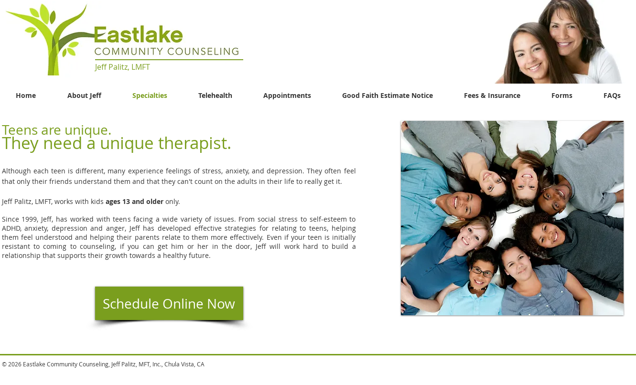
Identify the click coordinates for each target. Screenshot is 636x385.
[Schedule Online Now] (169, 303)
